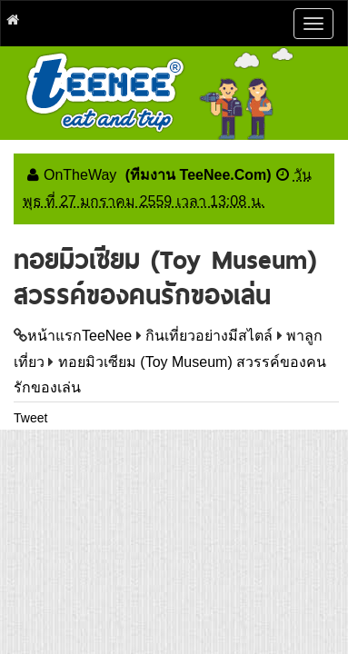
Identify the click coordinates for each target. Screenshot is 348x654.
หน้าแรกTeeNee (79, 335)
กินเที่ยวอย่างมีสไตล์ (209, 335)
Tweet (30, 418)
